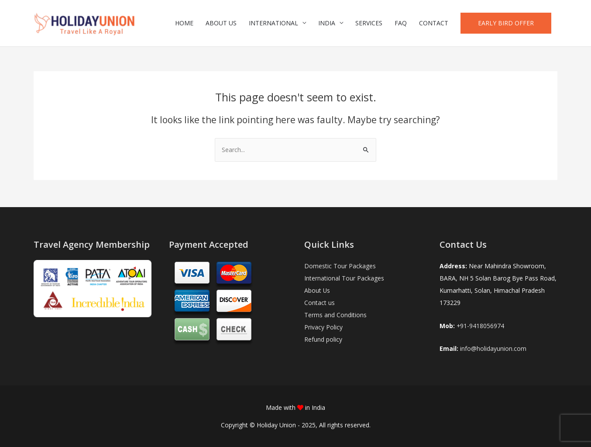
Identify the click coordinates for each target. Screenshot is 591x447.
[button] (505, 24)
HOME (184, 24)
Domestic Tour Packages (340, 266)
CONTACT (433, 24)
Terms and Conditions (335, 315)
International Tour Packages (344, 278)
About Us (317, 290)
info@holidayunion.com (493, 348)
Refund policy (323, 339)
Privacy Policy (323, 327)
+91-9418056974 (481, 326)
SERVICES (368, 24)
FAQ (401, 24)
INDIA (326, 24)
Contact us (319, 302)
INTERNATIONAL (273, 24)
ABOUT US (221, 24)
